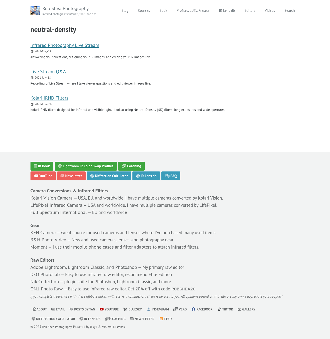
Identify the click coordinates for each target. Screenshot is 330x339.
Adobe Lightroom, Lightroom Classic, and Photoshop (83, 266)
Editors (249, 10)
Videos (270, 10)
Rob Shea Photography (71, 11)
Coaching (131, 164)
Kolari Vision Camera (51, 196)
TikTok (233, 309)
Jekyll (96, 327)
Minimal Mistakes (116, 327)
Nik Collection (44, 281)
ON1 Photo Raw (46, 288)
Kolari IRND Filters (49, 101)
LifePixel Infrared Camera (56, 204)
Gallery (255, 309)
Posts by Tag (84, 309)
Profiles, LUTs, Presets (193, 10)
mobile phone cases (95, 246)
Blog (124, 10)
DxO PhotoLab (45, 274)
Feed (172, 318)
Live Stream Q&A (48, 74)
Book (163, 10)
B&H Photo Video (48, 239)
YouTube (43, 174)
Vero (187, 309)
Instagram (163, 309)
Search (289, 10)
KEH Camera (43, 231)
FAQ (171, 174)
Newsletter (71, 174)
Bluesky (137, 309)
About (40, 309)
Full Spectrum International (58, 211)
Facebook (209, 309)
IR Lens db (227, 10)
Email (59, 309)
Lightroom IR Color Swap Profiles (85, 164)
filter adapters (140, 246)
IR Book (42, 164)
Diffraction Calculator (109, 174)
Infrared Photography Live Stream (64, 46)
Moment (38, 246)
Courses (144, 10)
